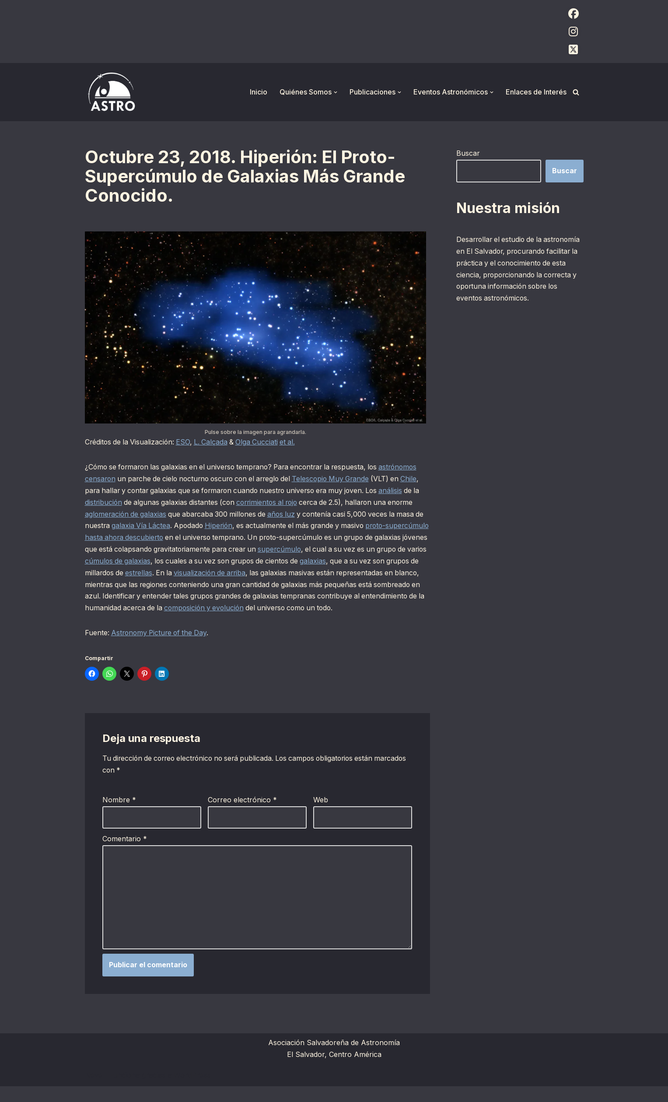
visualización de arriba (340, 574)
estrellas (266, 574)
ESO (186, 442)
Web (320, 814)
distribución (162, 503)
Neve (93, 1090)
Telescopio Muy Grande (384, 479)
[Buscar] (576, 92)
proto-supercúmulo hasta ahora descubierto (184, 538)
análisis (110, 503)
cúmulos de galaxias (239, 562)
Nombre (119, 814)
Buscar (468, 153)
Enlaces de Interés (536, 91)
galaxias (98, 574)
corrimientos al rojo (330, 503)
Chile (123, 490)
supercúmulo (395, 550)
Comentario (124, 853)
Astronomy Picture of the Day (161, 647)
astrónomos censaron (121, 479)
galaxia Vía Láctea (222, 526)
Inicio (258, 91)
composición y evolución (357, 609)
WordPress (192, 1090)
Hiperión (303, 526)
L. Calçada (214, 442)
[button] (335, 92)
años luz (360, 515)
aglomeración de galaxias (199, 515)
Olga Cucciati (261, 442)
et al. (293, 442)
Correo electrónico (242, 814)
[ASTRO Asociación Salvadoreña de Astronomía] (111, 92)
